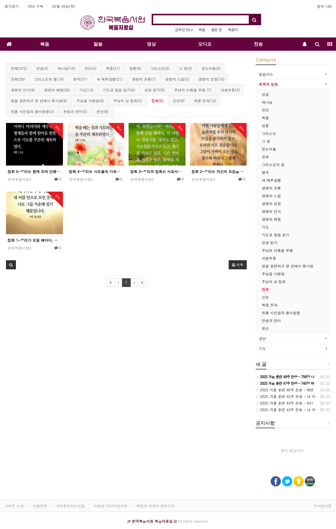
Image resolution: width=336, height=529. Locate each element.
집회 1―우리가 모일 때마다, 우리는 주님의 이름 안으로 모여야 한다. (34, 240)
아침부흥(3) (230, 89)
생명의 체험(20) (57, 89)
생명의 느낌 (271, 195)
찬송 (258, 44)
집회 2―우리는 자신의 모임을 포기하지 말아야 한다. (218, 171)
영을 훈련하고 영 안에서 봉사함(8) (39, 100)
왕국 (265, 172)
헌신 (265, 328)
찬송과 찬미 (271, 320)
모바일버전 (323, 505)
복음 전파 (269, 304)
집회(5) (157, 100)
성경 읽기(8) (154, 89)
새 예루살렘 (271, 180)
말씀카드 (266, 74)
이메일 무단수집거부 (110, 505)
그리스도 (269, 133)
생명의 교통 (271, 187)
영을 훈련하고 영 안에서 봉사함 (287, 265)
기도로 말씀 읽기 (275, 234)
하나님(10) (66, 68)
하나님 (267, 102)
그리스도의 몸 (273, 164)
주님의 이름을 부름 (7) (192, 89)
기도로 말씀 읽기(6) (119, 89)
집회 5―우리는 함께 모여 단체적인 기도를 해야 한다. (34, 171)
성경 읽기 (269, 242)
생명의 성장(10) (211, 79)
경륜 (265, 125)
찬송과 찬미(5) (75, 111)
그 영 (266, 141)
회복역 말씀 (268, 84)
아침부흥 (269, 258)
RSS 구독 (35, 6)
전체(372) (19, 68)
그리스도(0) (160, 68)
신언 (265, 297)
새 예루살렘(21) (110, 79)
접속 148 (324, 6)
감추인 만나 (183, 29)
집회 (265, 289)
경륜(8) (135, 68)
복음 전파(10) (205, 100)
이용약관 (40, 505)
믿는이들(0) (211, 68)
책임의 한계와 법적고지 (155, 505)
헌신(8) (103, 111)
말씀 (98, 44)
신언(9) (179, 100)
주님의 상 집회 (274, 281)
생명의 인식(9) (23, 89)
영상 (151, 44)
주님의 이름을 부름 (277, 250)
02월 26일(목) (63, 6)
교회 (265, 156)
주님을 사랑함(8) (90, 100)
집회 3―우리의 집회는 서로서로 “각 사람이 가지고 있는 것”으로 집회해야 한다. (157, 171)
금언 (262, 338)
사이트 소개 (14, 505)
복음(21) (113, 68)
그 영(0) (185, 68)
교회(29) (18, 79)
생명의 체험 (271, 219)
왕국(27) (80, 79)
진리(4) (91, 68)
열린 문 (216, 29)
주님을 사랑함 (273, 273)
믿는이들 (269, 148)
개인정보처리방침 (70, 505)
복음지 (233, 29)
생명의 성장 (271, 203)
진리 (265, 109)
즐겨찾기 (11, 6)
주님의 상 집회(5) (127, 100)
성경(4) (42, 68)
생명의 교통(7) (144, 79)
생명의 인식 (271, 211)
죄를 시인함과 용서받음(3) (32, 111)
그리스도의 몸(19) (49, 79)
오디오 (205, 44)
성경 (265, 94)
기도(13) (86, 89)
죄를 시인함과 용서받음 (281, 312)
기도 (265, 226)
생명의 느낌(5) (177, 79)
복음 (201, 29)
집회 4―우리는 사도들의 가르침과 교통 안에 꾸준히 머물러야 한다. (96, 171)
